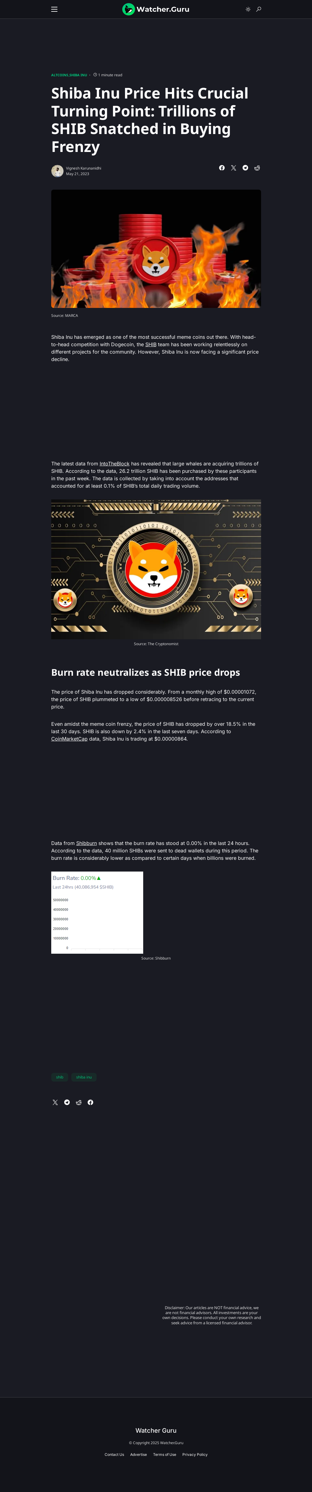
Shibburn (86, 843)
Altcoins (59, 75)
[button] (54, 9)
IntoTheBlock (115, 463)
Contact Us (114, 1454)
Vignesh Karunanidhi (83, 168)
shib (59, 1077)
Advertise (138, 1454)
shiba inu (84, 1077)
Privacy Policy (195, 1454)
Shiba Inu (78, 75)
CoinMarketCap (69, 739)
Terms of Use (164, 1454)
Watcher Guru (156, 1430)
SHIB (150, 344)
